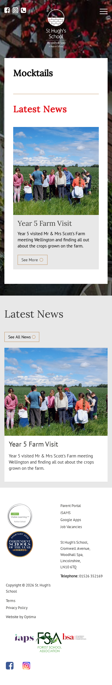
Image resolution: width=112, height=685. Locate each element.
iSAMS (65, 512)
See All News (21, 337)
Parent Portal (70, 505)
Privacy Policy (17, 607)
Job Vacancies (71, 526)
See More (32, 259)
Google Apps (70, 519)
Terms (10, 600)
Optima (30, 616)
